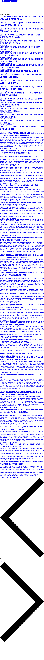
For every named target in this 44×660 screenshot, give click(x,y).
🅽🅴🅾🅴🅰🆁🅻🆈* (9, 1)
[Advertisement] (22, 650)
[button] (1, 5)
